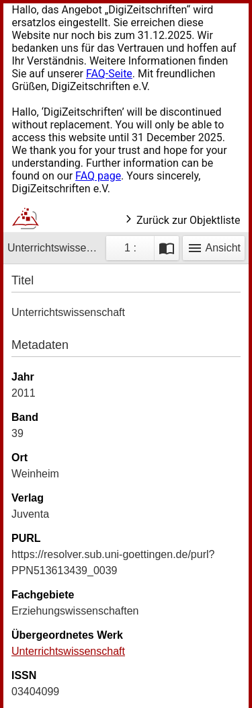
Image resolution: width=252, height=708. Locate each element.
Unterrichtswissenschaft (68, 651)
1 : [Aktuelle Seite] (130, 247)
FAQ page (98, 175)
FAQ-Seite (109, 73)
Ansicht (214, 248)
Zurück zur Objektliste (182, 220)
